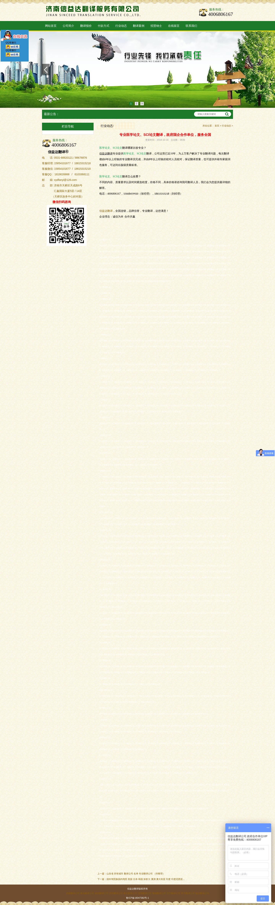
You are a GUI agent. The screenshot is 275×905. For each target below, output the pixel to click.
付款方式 (103, 25)
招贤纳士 (156, 25)
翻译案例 (138, 25)
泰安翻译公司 (130, 893)
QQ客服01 (13, 46)
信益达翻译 (106, 210)
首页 (217, 125)
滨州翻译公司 (116, 893)
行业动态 (121, 25)
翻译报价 (86, 25)
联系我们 (191, 25)
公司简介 (68, 25)
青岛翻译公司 (87, 893)
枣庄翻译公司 (188, 893)
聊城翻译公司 (159, 893)
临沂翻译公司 (202, 893)
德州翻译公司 (101, 893)
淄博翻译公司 (145, 893)
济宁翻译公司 (173, 893)
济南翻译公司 (73, 893)
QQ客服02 (13, 53)
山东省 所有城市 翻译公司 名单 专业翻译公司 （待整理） (136, 873)
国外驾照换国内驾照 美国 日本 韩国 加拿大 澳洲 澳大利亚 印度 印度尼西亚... (146, 879)
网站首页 (51, 25)
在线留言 (174, 25)
